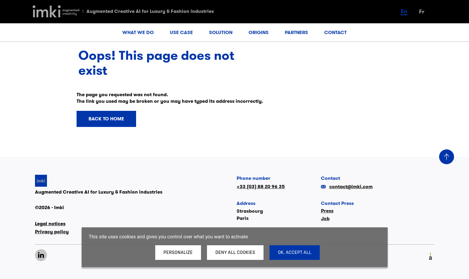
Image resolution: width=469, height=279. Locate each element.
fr (421, 11)
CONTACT (335, 32)
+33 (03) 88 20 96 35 (261, 186)
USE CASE (181, 32)
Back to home (106, 119)
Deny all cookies (235, 252)
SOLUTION (220, 32)
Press (327, 211)
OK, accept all (294, 252)
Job (325, 218)
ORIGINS (259, 32)
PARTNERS (296, 32)
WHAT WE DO (138, 32)
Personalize (178, 252)
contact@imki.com (347, 186)
